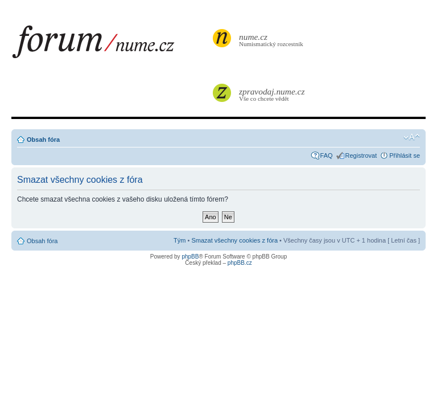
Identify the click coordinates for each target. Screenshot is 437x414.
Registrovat (361, 155)
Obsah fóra (43, 139)
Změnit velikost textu (411, 137)
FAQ (326, 155)
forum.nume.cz (111, 45)
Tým (179, 240)
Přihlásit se (404, 155)
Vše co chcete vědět (272, 94)
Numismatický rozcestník (272, 39)
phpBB (190, 256)
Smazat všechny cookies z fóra (234, 240)
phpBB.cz (240, 263)
